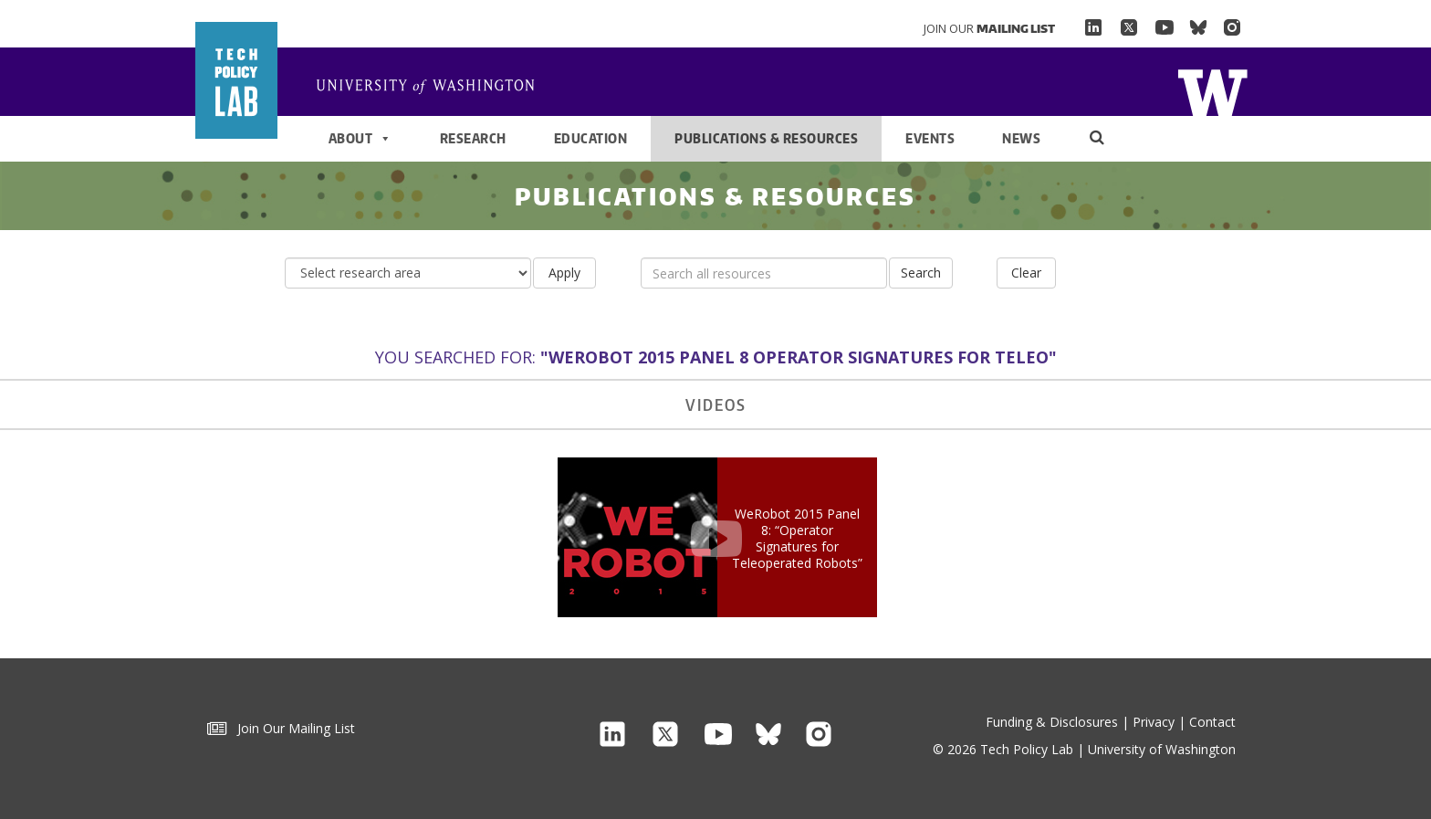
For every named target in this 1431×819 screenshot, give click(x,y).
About (360, 139)
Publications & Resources (766, 138)
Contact (1212, 721)
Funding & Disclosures (1052, 721)
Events (930, 138)
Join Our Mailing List (281, 728)
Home (432, 88)
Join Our (989, 28)
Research (473, 138)
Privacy (1154, 721)
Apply (564, 272)
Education (591, 138)
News (1021, 138)
